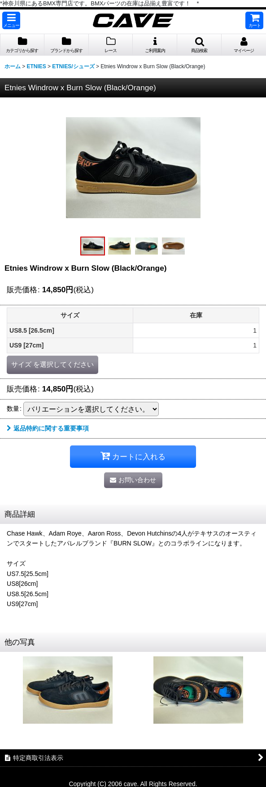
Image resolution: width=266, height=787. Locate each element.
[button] (11, 20)
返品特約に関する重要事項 (48, 428)
